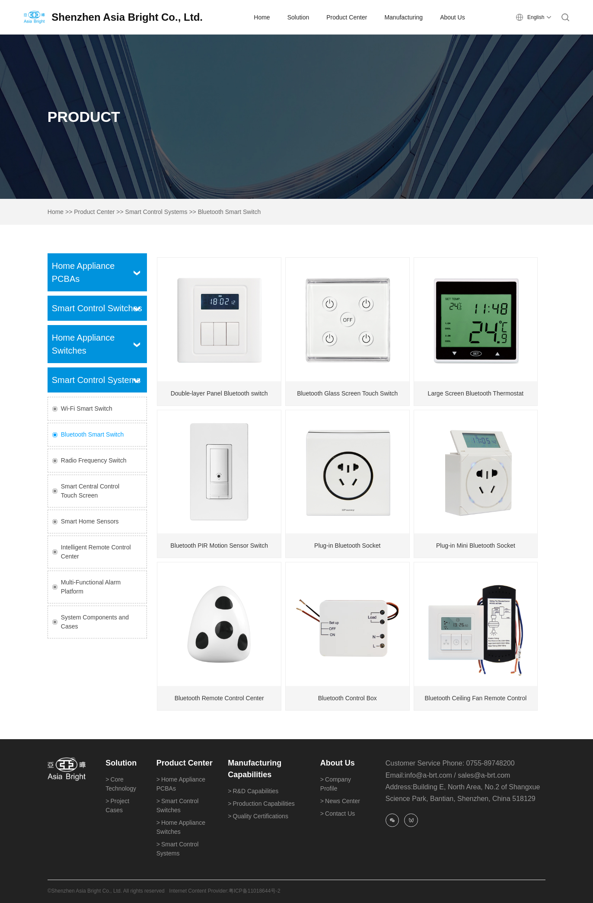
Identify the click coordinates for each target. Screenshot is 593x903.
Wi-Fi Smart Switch (86, 408)
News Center (340, 801)
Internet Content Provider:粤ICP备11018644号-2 (224, 891)
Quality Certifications (258, 816)
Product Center (94, 211)
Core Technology (120, 784)
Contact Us (337, 813)
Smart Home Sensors (90, 521)
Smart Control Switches (97, 308)
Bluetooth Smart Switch (229, 211)
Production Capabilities (261, 803)
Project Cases (117, 806)
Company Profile (335, 784)
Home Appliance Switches (180, 827)
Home (56, 211)
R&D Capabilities (253, 791)
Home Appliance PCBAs (180, 784)
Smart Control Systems (156, 211)
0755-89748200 (490, 763)
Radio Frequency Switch (94, 460)
